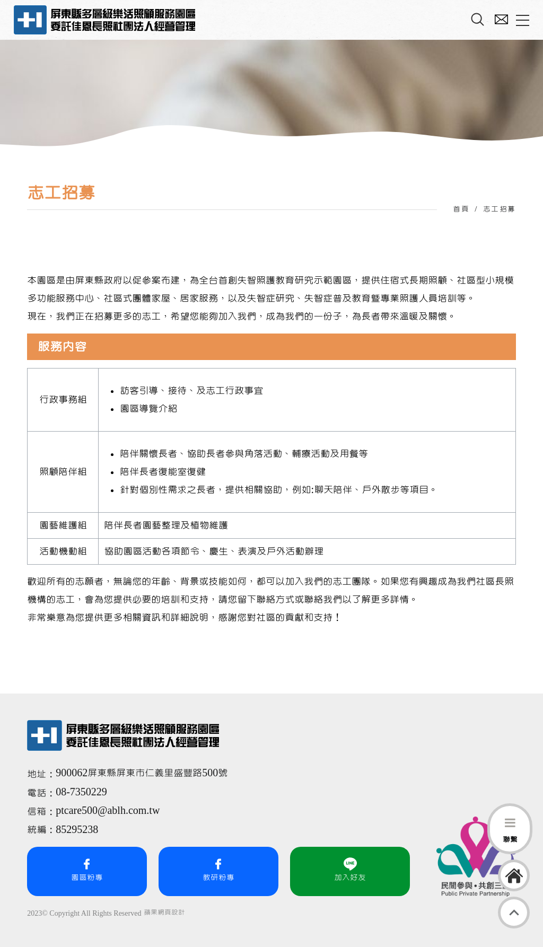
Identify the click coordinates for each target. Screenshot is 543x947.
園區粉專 (87, 869)
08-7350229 (83, 792)
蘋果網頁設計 (164, 912)
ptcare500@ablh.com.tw (108, 810)
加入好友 (350, 869)
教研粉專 (218, 869)
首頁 (461, 209)
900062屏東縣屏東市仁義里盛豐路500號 (141, 773)
